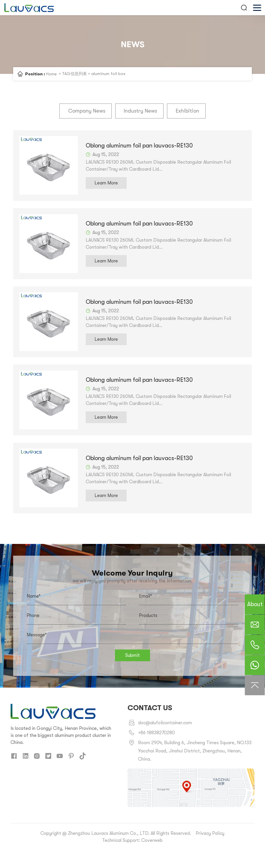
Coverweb (152, 838)
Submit (132, 653)
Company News (87, 111)
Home (51, 74)
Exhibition (186, 111)
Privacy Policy (210, 831)
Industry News (140, 111)
